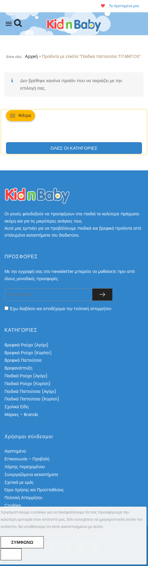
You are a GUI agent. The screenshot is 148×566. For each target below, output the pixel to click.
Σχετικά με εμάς (19, 482)
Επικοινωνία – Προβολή (26, 459)
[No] (11, 554)
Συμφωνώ (22, 542)
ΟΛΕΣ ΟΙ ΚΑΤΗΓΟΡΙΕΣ (74, 148)
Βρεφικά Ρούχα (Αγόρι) (26, 345)
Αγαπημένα (15, 451)
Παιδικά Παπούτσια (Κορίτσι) (31, 399)
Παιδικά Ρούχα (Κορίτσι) (27, 384)
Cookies (12, 505)
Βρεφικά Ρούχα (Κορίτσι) (28, 353)
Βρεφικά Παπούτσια (22, 360)
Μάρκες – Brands (21, 415)
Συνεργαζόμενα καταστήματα (31, 475)
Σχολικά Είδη (16, 407)
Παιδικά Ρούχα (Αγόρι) (26, 376)
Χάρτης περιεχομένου (24, 467)
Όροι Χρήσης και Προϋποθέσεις (34, 490)
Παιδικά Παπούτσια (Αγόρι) (30, 391)
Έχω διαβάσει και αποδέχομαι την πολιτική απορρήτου (60, 309)
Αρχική (31, 56)
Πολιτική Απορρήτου (23, 498)
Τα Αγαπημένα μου (120, 5)
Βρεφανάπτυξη (18, 368)
